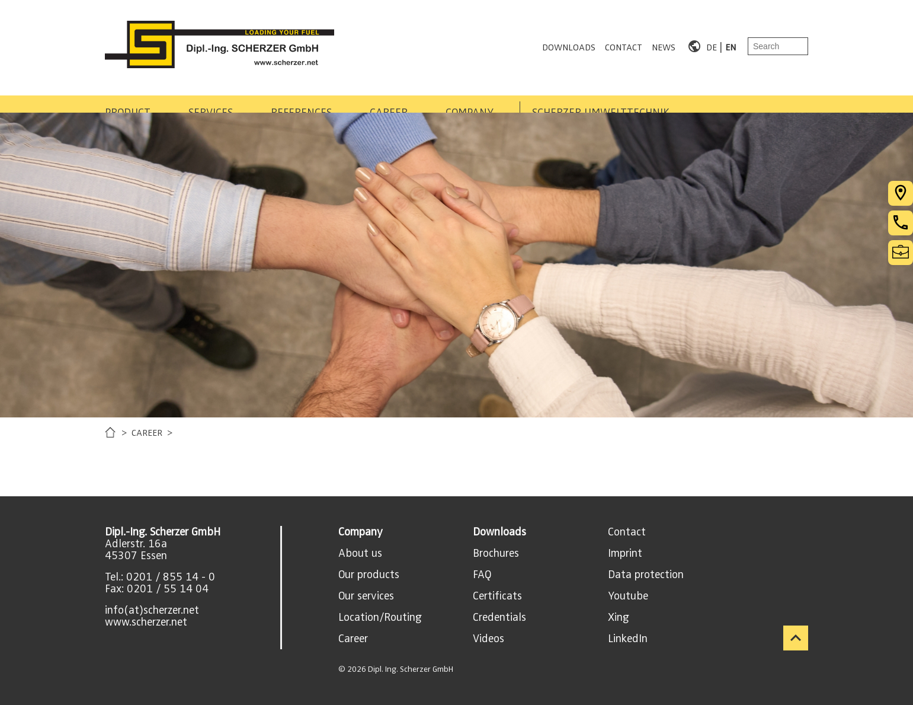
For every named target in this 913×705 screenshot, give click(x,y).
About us (360, 553)
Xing (618, 617)
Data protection (646, 574)
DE (711, 46)
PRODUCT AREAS (145, 98)
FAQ (482, 574)
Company (360, 532)
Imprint (625, 553)
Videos (488, 639)
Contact (627, 532)
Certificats (497, 596)
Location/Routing (380, 617)
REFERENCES (372, 98)
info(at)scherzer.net (152, 610)
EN (730, 46)
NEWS (663, 46)
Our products (368, 574)
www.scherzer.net (146, 622)
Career (353, 639)
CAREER (479, 98)
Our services (366, 596)
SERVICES (264, 98)
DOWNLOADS (568, 46)
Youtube (628, 596)
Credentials (499, 617)
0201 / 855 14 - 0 (170, 577)
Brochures (496, 553)
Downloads (499, 532)
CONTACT (623, 46)
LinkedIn (628, 639)
